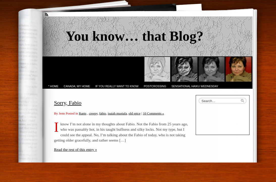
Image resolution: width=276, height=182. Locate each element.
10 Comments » (153, 113)
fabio (102, 113)
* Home (53, 86)
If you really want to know (117, 86)
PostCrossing (155, 86)
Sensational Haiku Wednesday (194, 86)
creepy (93, 113)
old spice (134, 113)
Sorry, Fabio (68, 103)
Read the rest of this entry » (75, 149)
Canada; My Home (77, 86)
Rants (82, 113)
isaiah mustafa (117, 113)
